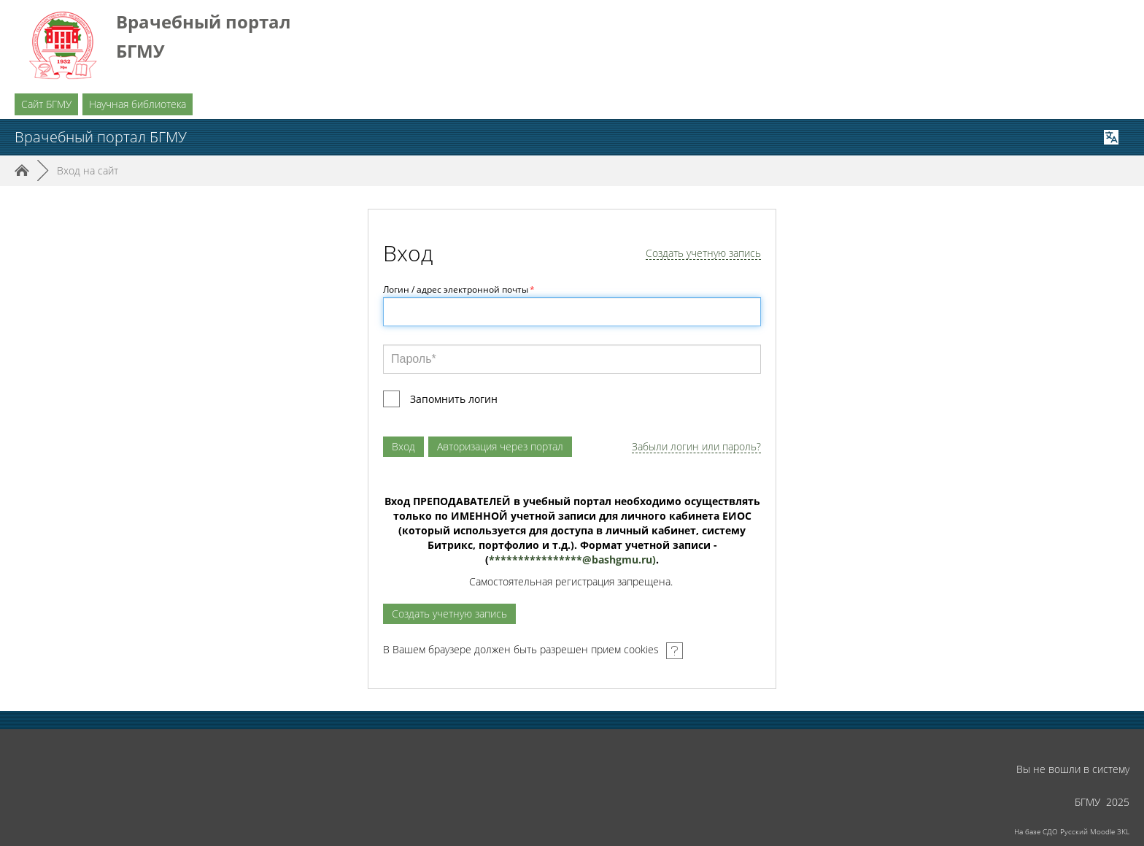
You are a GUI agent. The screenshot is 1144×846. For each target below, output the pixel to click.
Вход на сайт (87, 170)
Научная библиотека (137, 104)
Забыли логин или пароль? (696, 447)
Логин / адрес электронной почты (459, 289)
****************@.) (572, 559)
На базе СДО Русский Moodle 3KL (1071, 831)
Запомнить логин (454, 399)
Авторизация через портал (500, 446)
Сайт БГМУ (46, 104)
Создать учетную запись (703, 253)
